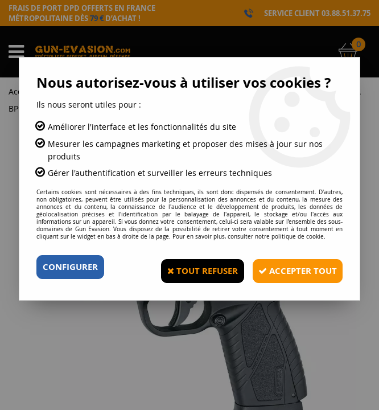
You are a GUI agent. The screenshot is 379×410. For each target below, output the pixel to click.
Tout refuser (188, 267)
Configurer (72, 267)
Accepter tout (291, 267)
